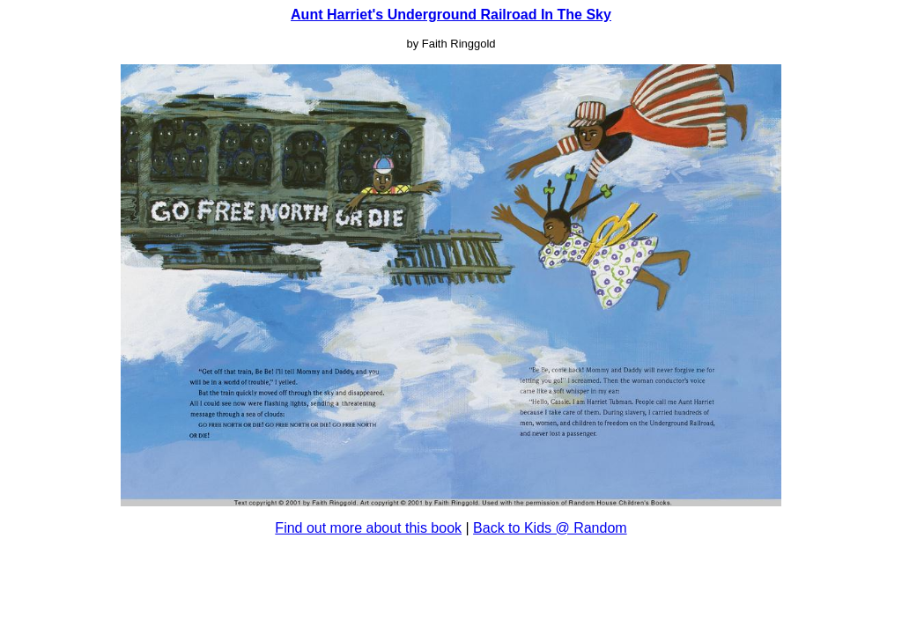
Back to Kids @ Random (550, 527)
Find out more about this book (368, 527)
